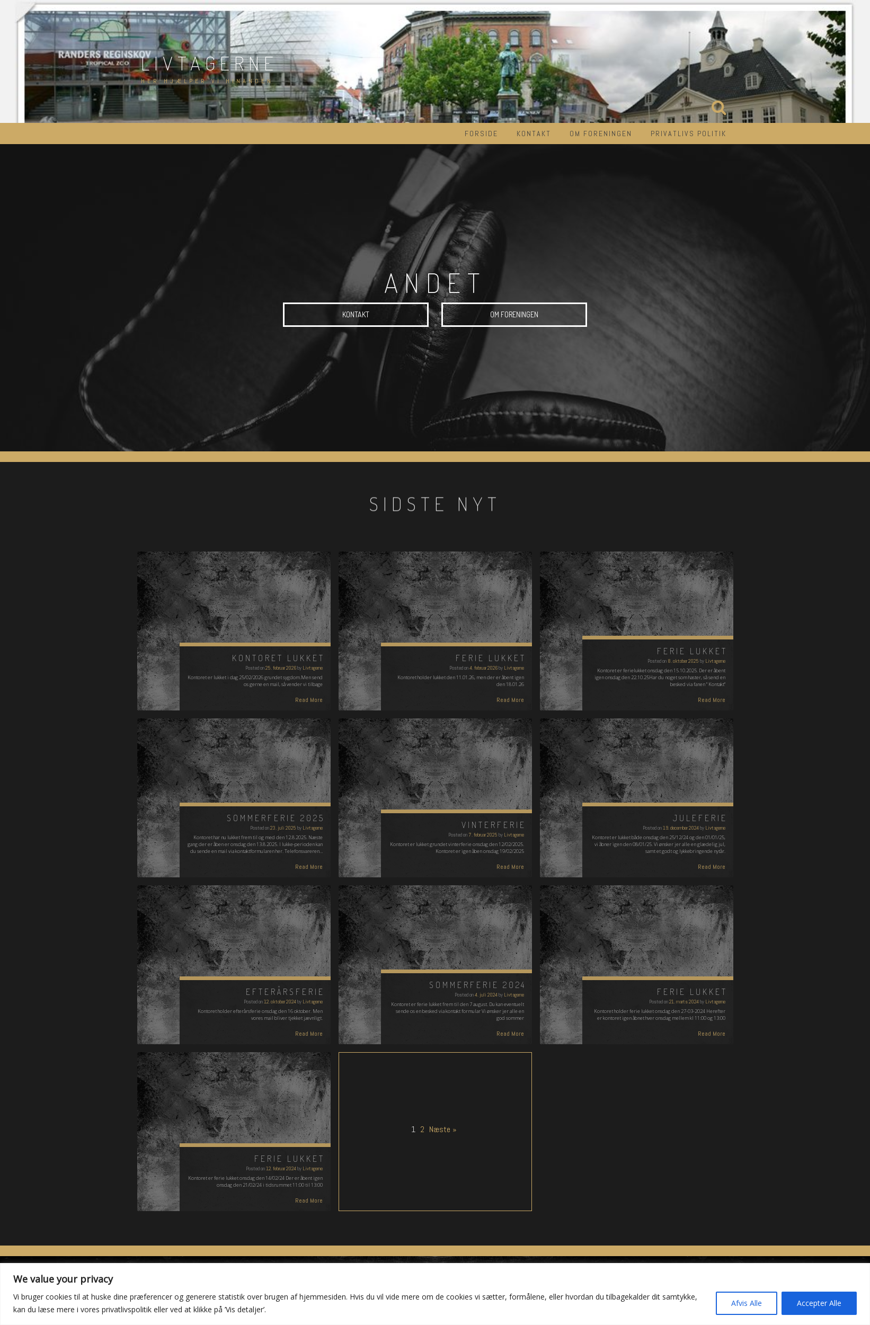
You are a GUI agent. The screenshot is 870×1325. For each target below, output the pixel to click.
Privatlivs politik (688, 133)
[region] (435, 1294)
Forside (481, 133)
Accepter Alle (819, 1303)
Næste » (443, 1129)
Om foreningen (601, 133)
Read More (309, 700)
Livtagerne (209, 63)
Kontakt (534, 133)
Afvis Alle (746, 1303)
